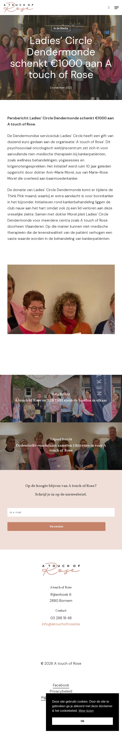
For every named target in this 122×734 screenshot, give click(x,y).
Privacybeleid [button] (61, 691)
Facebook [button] (61, 685)
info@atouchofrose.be (61, 624)
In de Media (61, 28)
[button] (116, 8)
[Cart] (108, 7)
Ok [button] (82, 721)
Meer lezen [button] (86, 710)
